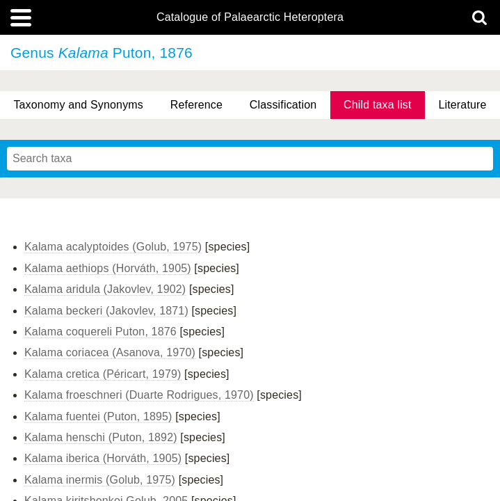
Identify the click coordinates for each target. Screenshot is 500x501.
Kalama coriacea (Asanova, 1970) (109, 352)
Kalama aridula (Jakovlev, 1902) (105, 289)
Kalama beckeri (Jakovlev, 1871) (106, 311)
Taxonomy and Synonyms (78, 105)
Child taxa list (378, 105)
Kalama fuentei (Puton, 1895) (98, 416)
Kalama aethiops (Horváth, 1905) (107, 268)
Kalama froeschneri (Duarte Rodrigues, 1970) (139, 395)
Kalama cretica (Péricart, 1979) (103, 374)
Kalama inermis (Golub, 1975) (99, 480)
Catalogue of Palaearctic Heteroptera (250, 17)
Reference (196, 105)
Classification (283, 105)
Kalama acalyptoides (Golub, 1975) (113, 247)
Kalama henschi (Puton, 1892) (100, 437)
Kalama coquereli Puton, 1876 (100, 331)
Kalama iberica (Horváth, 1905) (103, 458)
